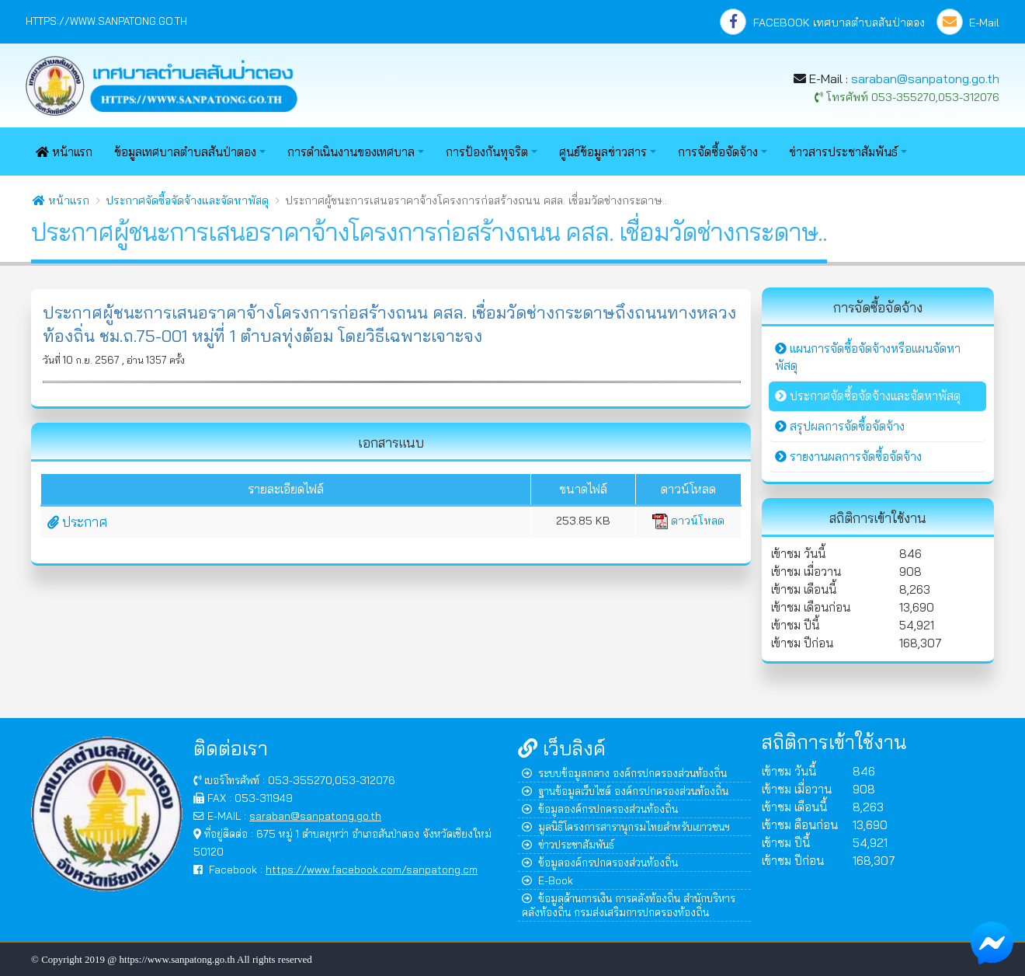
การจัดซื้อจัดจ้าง (718, 152)
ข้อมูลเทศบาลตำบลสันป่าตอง (185, 152)
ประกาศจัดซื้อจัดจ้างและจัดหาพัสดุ (187, 200)
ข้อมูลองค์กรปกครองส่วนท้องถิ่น (600, 808)
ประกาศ (77, 522)
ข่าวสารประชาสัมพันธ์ (843, 152)
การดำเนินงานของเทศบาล (351, 152)
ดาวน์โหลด (688, 521)
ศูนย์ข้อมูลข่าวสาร (603, 152)
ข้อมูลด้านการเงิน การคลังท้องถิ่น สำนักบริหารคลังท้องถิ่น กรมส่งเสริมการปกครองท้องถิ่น (628, 904)
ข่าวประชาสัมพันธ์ (568, 844)
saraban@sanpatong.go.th (925, 78)
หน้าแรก (64, 152)
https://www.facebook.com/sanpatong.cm (372, 869)
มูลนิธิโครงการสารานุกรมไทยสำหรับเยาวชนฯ (626, 826)
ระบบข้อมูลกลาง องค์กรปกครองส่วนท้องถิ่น (624, 772)
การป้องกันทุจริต (487, 152)
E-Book (547, 880)
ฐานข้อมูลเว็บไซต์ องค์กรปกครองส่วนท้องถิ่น (625, 790)
